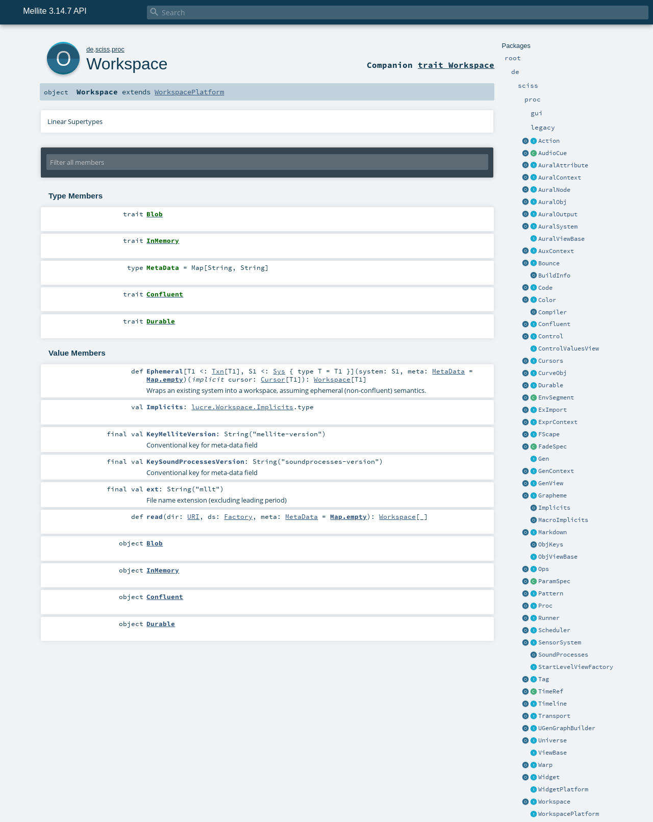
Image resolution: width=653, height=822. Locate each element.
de (89, 49)
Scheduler (554, 630)
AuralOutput (557, 214)
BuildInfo (554, 275)
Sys (279, 371)
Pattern (550, 593)
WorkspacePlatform (568, 813)
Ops (543, 568)
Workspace (554, 801)
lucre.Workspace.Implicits (242, 407)
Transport (554, 715)
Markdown (552, 532)
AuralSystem (557, 226)
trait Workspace (456, 65)
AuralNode (554, 189)
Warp (545, 764)
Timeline (552, 703)
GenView (550, 483)
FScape (549, 434)
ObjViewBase (557, 556)
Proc (545, 605)
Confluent (554, 324)
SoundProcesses (563, 654)
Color (547, 300)
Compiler (552, 312)
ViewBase (552, 752)
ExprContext (557, 422)
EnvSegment (556, 397)
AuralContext (559, 177)
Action (549, 140)
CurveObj (552, 373)
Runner (549, 617)
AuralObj (552, 202)
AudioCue (552, 153)
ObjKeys (550, 544)
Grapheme (552, 495)
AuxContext (556, 251)
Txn (218, 371)
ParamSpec (554, 581)
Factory (238, 516)
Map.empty (164, 379)
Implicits (554, 507)
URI (193, 516)
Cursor (273, 379)
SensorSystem (559, 642)
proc (118, 49)
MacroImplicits (563, 520)
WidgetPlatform (563, 789)
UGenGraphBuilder (566, 728)
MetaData (448, 371)
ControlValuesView (568, 348)
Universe (552, 740)
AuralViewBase (561, 238)
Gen (543, 458)
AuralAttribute (563, 165)
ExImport (552, 409)
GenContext (556, 471)
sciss (102, 49)
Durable (550, 385)
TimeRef (550, 691)
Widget (549, 777)
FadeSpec (552, 446)
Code (545, 287)
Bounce (549, 263)
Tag (543, 679)
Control (550, 336)
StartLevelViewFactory (575, 666)
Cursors (550, 360)
